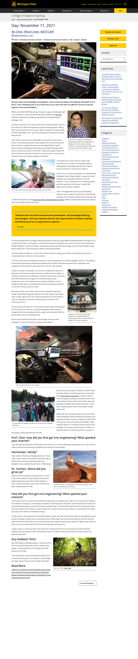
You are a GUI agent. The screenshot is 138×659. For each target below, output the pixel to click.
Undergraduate (18, 10)
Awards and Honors (109, 143)
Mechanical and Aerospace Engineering (55, 39)
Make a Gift (104, 10)
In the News (106, 171)
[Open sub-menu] (122, 4)
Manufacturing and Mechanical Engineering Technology (110, 177)
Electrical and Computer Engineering (30, 39)
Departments (66, 10)
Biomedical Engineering (110, 145)
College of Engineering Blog (28, 15)
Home (13, 19)
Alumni (99, 4)
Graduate (35, 10)
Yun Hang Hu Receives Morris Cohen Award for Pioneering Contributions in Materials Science (112, 111)
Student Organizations (110, 210)
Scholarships (106, 205)
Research (50, 10)
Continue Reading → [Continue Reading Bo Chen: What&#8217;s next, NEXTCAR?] (87, 583)
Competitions (106, 154)
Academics (105, 138)
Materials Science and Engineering (109, 183)
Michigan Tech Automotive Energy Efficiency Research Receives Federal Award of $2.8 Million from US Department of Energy (31, 575)
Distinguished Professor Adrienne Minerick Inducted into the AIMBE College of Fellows (111, 100)
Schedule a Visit (113, 39)
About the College (85, 10)
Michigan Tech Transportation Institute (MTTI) (110, 193)
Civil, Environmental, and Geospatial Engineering (110, 151)
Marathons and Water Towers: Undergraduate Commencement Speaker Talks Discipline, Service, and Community (112, 89)
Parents (104, 4)
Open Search (125, 4)
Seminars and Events (109, 207)
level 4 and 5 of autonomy (69, 396)
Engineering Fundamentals (111, 161)
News (71, 39)
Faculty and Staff (108, 164)
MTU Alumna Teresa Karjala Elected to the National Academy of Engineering (112, 120)
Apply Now (113, 45)
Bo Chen (58, 114)
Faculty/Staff (91, 4)
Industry (111, 4)
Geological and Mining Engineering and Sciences (111, 167)
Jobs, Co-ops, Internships (111, 173)
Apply (120, 10)
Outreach (77, 39)
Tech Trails (67, 568)
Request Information (113, 32)
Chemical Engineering (109, 148)
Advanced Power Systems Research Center (48, 199)
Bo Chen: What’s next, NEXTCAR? (33, 31)
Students (84, 4)
